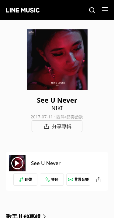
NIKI (57, 108)
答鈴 (52, 179)
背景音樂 (78, 179)
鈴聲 (25, 179)
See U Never (45, 163)
